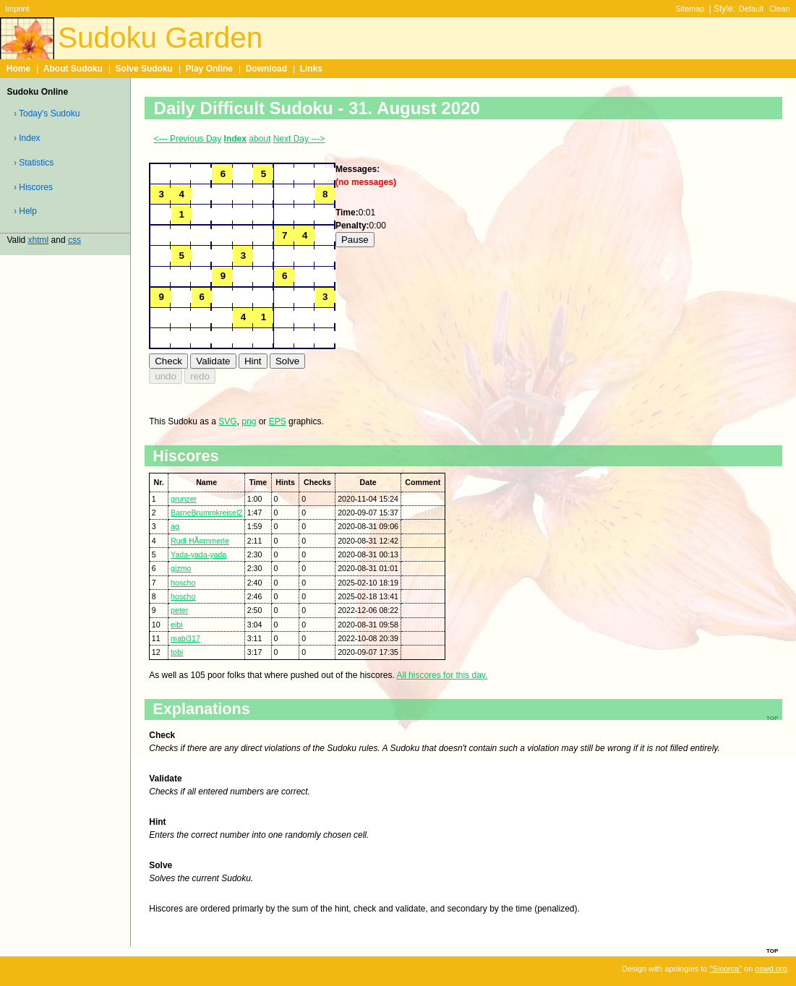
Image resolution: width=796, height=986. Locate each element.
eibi (177, 624)
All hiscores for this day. (441, 675)
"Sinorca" (725, 968)
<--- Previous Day (188, 139)
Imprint (17, 8)
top (772, 950)
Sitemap (689, 8)
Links (311, 69)
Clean (779, 8)
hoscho (183, 582)
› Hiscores (33, 187)
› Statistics (34, 163)
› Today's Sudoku (47, 113)
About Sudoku (73, 69)
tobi (177, 652)
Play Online (209, 69)
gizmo (181, 568)
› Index (27, 138)
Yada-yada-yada (198, 554)
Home (18, 69)
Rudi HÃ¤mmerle (200, 540)
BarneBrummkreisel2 (206, 512)
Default (751, 8)
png (248, 421)
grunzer (184, 498)
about (259, 139)
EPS (277, 421)
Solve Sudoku (144, 69)
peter (179, 610)
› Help (25, 211)
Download (266, 69)
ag (175, 526)
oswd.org (771, 968)
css (74, 240)
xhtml (38, 240)
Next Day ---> (299, 139)
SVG (227, 421)
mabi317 (185, 638)
